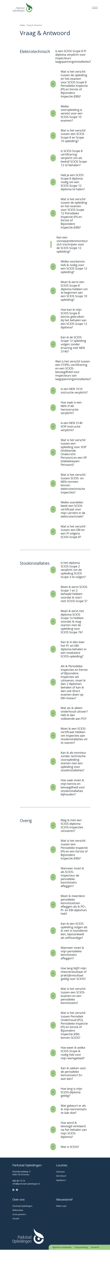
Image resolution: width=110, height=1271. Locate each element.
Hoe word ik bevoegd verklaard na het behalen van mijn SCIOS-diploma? (74, 1151)
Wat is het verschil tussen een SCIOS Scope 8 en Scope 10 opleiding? (74, 139)
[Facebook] (17, 1211)
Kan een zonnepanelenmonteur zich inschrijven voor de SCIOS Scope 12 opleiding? (72, 248)
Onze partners (19, 1235)
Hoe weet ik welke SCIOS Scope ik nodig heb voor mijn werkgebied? (74, 1074)
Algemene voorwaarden (62, 1268)
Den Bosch (61, 1197)
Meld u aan (61, 1227)
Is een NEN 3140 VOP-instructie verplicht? (74, 433)
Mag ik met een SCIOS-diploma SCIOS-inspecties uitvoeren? (74, 836)
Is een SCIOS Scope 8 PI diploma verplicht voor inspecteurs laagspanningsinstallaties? (73, 56)
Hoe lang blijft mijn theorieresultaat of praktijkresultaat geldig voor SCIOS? (74, 991)
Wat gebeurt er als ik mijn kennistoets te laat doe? (74, 1130)
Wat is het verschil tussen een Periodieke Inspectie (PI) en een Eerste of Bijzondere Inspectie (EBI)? (74, 862)
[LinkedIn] (13, 1211)
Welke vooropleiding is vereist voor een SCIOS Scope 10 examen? (74, 117)
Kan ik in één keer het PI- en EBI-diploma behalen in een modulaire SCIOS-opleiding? (74, 656)
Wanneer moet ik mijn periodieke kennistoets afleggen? (74, 971)
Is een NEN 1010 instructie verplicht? (74, 396)
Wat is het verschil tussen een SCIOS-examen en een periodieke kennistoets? (74, 1013)
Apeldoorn (61, 1201)
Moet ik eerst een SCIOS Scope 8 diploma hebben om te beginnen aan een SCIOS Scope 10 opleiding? (74, 294)
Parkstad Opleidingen (22, 1227)
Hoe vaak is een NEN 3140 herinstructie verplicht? (74, 415)
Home (22, 25)
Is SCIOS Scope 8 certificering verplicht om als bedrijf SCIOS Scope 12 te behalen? (74, 161)
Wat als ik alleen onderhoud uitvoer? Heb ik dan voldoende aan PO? (74, 724)
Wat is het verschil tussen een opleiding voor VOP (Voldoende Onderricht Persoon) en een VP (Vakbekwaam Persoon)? (74, 459)
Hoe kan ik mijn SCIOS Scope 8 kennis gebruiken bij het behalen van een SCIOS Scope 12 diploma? (74, 322)
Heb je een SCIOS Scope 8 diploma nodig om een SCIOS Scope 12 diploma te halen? (74, 185)
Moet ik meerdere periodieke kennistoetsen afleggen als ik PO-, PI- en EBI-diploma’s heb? (74, 919)
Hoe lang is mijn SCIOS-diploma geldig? (74, 1113)
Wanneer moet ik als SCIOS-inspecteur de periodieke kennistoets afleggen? (74, 891)
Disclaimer (95, 1268)
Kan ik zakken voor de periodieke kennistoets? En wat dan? (74, 1095)
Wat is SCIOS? (74, 1168)
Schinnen (60, 1193)
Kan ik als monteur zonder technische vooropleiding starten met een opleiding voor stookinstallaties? (74, 772)
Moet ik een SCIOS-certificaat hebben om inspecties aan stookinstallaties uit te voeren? (74, 746)
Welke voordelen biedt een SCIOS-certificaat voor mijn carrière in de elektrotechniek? (74, 516)
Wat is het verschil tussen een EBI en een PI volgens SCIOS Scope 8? (74, 539)
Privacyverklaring (81, 1268)
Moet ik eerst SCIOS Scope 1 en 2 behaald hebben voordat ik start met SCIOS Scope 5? (74, 601)
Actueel (15, 1239)
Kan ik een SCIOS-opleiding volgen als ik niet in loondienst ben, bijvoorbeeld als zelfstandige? (74, 946)
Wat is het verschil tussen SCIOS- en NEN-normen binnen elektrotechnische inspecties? (74, 490)
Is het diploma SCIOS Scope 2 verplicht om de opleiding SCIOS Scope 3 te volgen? (74, 577)
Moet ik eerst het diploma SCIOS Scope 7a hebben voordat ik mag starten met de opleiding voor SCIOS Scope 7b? (74, 628)
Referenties (17, 1231)
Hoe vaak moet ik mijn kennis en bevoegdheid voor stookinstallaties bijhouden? (74, 798)
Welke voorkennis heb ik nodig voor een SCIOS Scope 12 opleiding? (74, 270)
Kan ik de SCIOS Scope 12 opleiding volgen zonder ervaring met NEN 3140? (74, 348)
